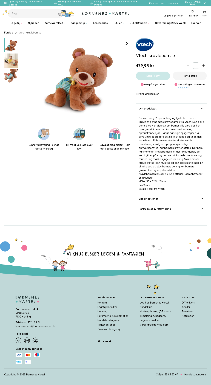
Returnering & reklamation (113, 315)
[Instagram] (27, 340)
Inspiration (188, 297)
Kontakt (102, 302)
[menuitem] (16, 23)
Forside (8, 32)
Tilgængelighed (107, 324)
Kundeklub (146, 307)
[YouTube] (35, 340)
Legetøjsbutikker (107, 307)
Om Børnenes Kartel (152, 297)
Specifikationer (171, 199)
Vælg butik (183, 87)
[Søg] (68, 13)
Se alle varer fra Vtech (152, 188)
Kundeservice (106, 297)
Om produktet (171, 108)
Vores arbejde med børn (154, 324)
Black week (105, 341)
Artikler (186, 307)
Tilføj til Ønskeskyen (147, 93)
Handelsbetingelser (109, 320)
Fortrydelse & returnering (171, 209)
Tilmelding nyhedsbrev (153, 315)
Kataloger (188, 315)
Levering (102, 311)
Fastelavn (187, 311)
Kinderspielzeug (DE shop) (155, 311)
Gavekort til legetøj (109, 329)
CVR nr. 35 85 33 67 (167, 374)
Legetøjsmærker (149, 320)
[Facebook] (18, 340)
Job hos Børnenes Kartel (154, 302)
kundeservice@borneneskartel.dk (35, 326)
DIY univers (188, 302)
